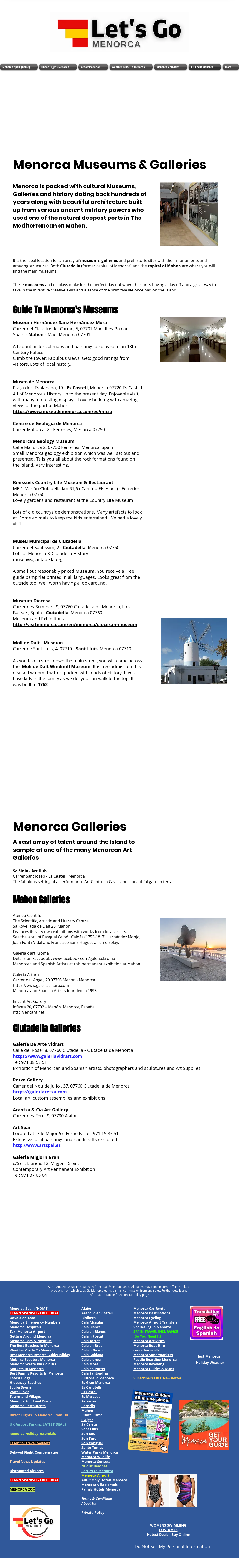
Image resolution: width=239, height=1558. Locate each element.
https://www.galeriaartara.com (41, 985)
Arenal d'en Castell (97, 1313)
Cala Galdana (92, 1354)
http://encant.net (28, 1012)
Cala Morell (90, 1364)
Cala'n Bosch (92, 1350)
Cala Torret (90, 1341)
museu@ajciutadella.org (38, 559)
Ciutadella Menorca (97, 1378)
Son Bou (88, 1433)
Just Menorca (209, 1356)
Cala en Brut (91, 1345)
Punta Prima (91, 1415)
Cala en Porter (93, 1368)
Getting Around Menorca (30, 1336)
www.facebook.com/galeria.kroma (84, 958)
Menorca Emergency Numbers (35, 1322)
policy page (141, 1295)
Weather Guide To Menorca (32, 1350)
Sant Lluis (89, 1429)
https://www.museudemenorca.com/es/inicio (62, 411)
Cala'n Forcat (92, 1336)
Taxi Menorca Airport (27, 1331)
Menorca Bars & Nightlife (31, 1341)
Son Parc (88, 1438)
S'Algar (87, 1419)
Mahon (87, 1410)
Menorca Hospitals (25, 1327)
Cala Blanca (90, 1327)
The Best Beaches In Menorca (34, 1345)
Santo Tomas (92, 1447)
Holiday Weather (210, 1362)
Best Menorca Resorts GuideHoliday (40, 1354)
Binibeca (88, 1317)
